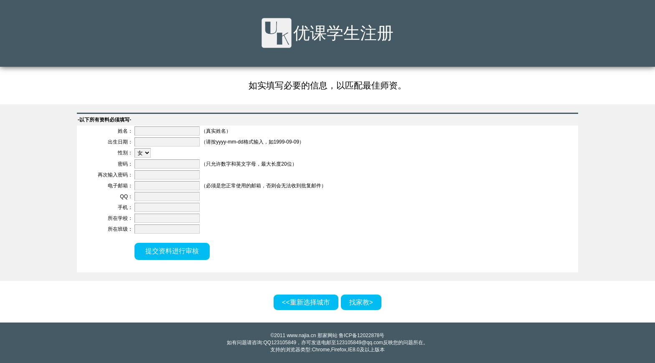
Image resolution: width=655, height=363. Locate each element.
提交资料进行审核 (172, 251)
